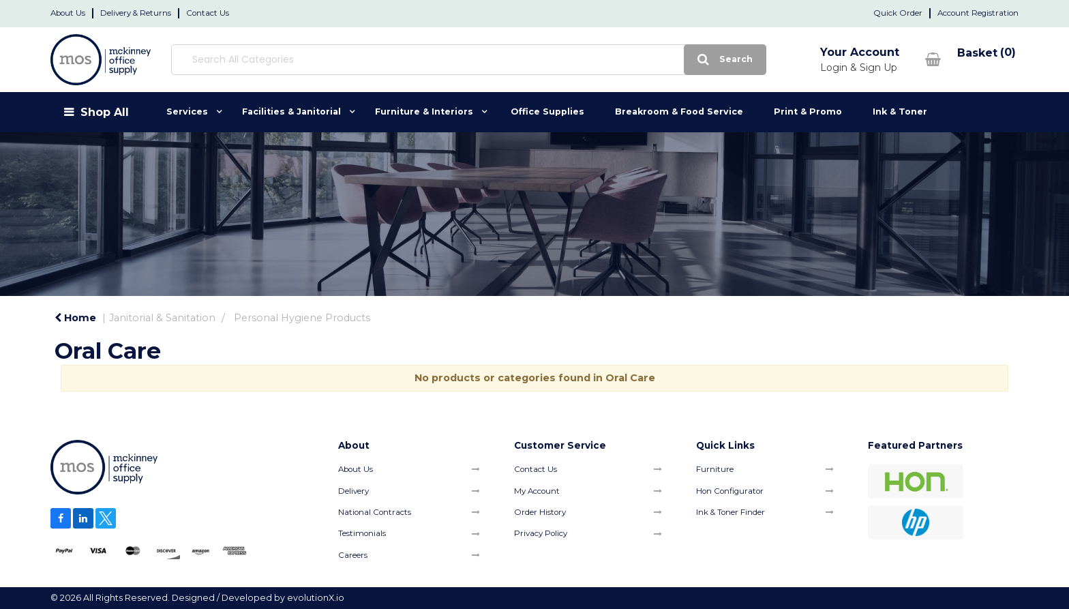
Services (187, 111)
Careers (352, 555)
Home (75, 318)
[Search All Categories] (412, 59)
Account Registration (978, 13)
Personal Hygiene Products (302, 318)
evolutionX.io (315, 598)
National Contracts (374, 512)
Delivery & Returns (135, 13)
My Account (537, 491)
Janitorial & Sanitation (162, 318)
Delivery (353, 491)
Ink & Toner (900, 111)
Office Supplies (547, 111)
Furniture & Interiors (424, 111)
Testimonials (362, 533)
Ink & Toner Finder (730, 512)
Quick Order (897, 13)
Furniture (715, 469)
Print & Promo (808, 111)
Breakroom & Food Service (679, 111)
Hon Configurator (730, 491)
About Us (67, 13)
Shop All (104, 112)
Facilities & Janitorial (291, 111)
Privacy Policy (540, 533)
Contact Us (207, 13)
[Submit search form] (612, 59)
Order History (540, 512)
